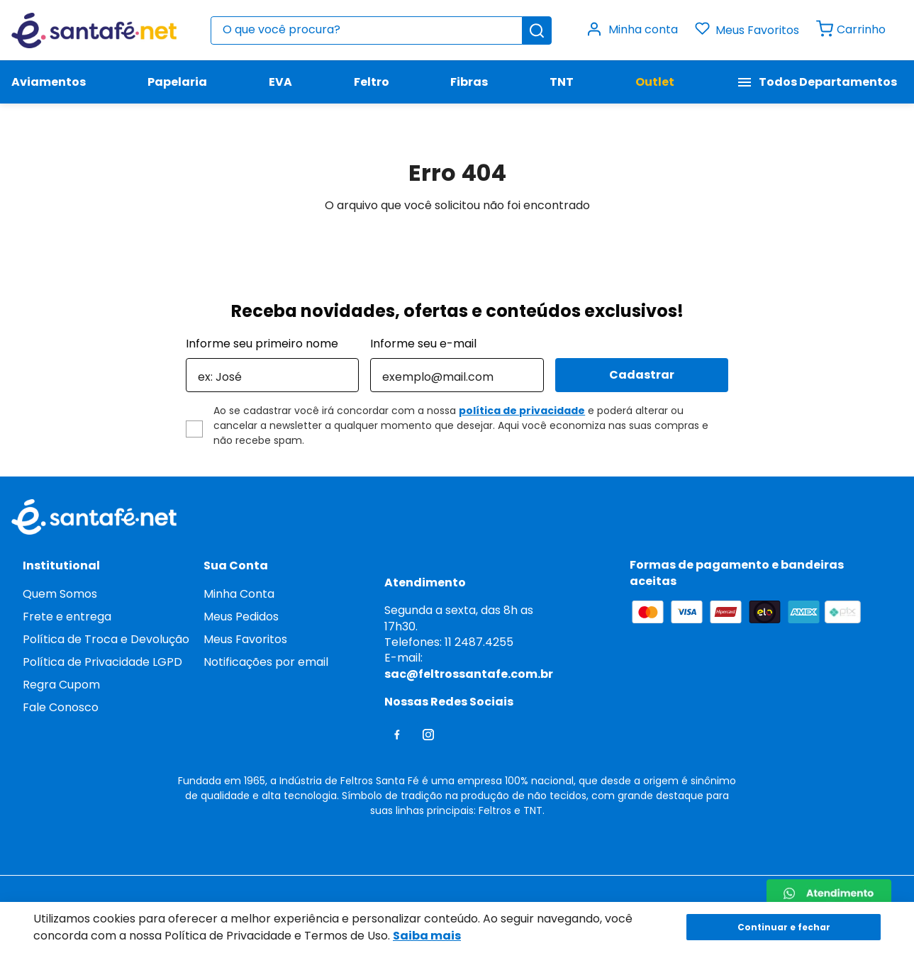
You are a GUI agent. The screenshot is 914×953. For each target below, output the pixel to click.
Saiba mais (427, 935)
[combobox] (381, 30)
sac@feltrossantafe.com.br (468, 674)
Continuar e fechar (783, 927)
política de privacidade (522, 410)
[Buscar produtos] (537, 30)
